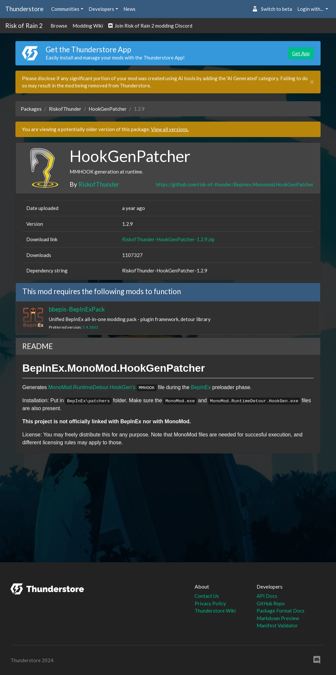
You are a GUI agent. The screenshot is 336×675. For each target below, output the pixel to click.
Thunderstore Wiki (215, 611)
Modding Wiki (88, 26)
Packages (31, 109)
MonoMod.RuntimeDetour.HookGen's (91, 387)
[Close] (312, 82)
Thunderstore (24, 8)
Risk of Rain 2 (24, 25)
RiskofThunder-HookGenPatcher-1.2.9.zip (168, 239)
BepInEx (201, 387)
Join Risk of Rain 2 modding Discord (150, 26)
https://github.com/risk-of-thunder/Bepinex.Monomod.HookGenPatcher (235, 184)
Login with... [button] (310, 9)
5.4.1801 (90, 327)
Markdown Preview (278, 618)
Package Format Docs (280, 611)
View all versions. (170, 129)
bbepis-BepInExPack (77, 309)
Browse (59, 26)
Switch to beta (272, 9)
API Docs (267, 596)
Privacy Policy (210, 603)
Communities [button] (65, 9)
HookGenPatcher (108, 109)
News (129, 9)
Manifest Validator (277, 625)
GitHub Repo (271, 603)
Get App (301, 53)
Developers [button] (101, 9)
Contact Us (207, 596)
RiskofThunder (65, 109)
